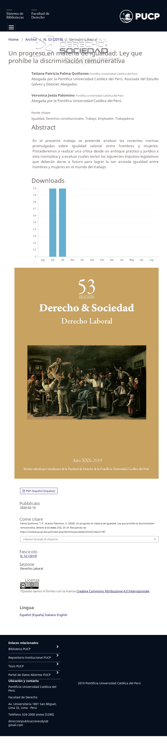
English (62, 615)
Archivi (31, 39)
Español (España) (32, 615)
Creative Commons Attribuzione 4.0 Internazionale (112, 591)
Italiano (50, 615)
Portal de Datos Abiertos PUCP (29, 675)
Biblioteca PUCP (19, 649)
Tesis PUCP (16, 666)
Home (13, 39)
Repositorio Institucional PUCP (29, 658)
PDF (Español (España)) (40, 491)
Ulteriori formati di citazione (40, 539)
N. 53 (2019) (53, 39)
